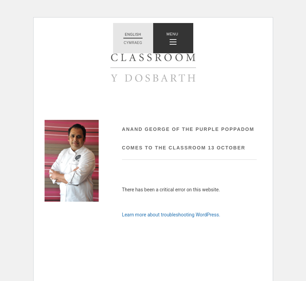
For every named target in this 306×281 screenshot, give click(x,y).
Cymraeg (133, 43)
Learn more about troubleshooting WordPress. (171, 214)
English (133, 34)
